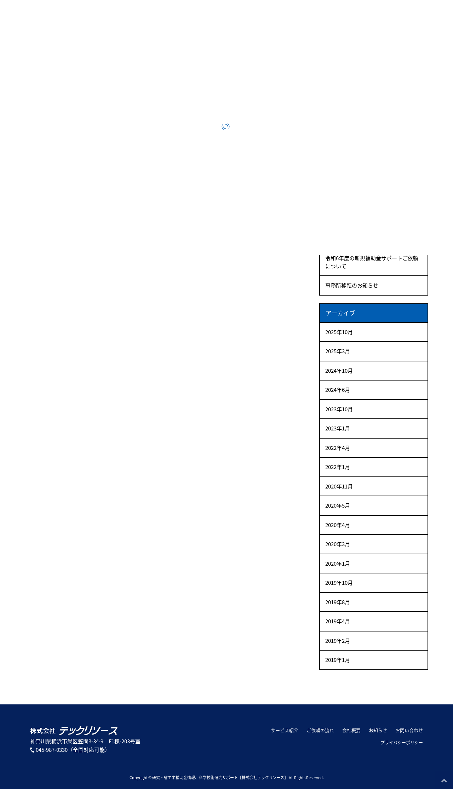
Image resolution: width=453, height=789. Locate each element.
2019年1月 (337, 660)
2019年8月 (337, 602)
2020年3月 (337, 544)
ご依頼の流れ (320, 730)
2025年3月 (337, 351)
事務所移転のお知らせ (351, 285)
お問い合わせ (409, 730)
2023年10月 (339, 409)
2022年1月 (337, 467)
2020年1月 (337, 563)
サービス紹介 (284, 730)
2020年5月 (337, 505)
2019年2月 (337, 641)
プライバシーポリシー (401, 742)
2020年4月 (337, 525)
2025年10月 (339, 332)
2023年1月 (337, 428)
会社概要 (351, 730)
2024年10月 (339, 371)
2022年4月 (337, 448)
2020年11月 (339, 486)
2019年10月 (339, 583)
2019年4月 (337, 621)
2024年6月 (337, 390)
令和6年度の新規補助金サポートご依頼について (371, 262)
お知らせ (378, 730)
